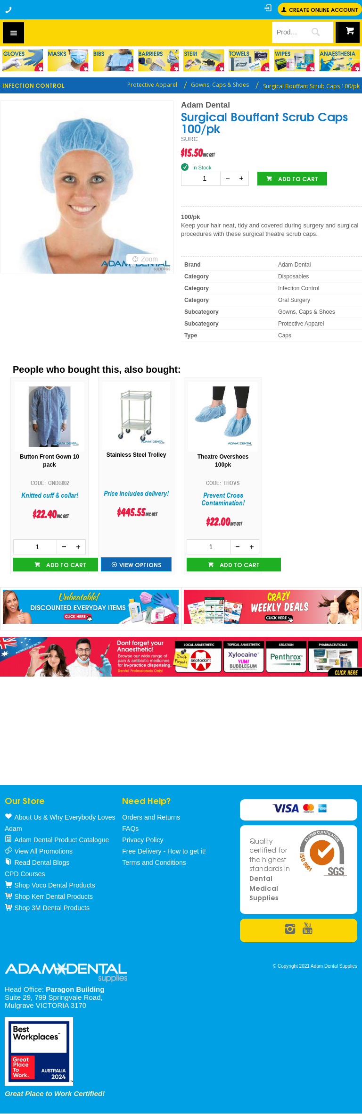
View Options (140, 564)
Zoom (149, 259)
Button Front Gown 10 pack (49, 460)
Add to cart (297, 178)
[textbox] (285, 32)
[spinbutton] (202, 178)
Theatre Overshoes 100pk (223, 460)
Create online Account (323, 9)
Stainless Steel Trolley (136, 455)
